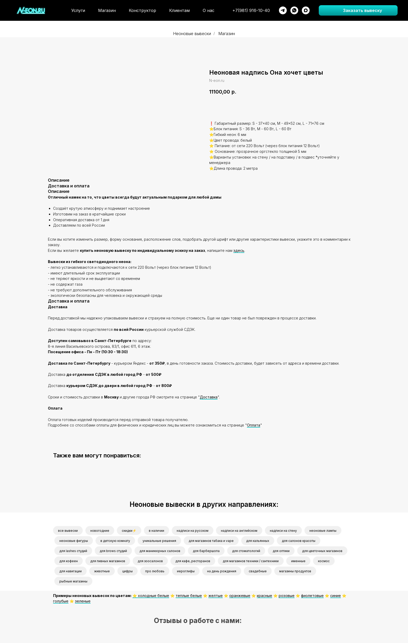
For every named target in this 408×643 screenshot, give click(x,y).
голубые (60, 601)
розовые (287, 595)
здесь (238, 250)
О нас (208, 10)
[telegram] (283, 10)
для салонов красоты (298, 541)
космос (324, 561)
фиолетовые (312, 595)
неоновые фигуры (73, 541)
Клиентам (179, 10)
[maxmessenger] (306, 10)
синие (335, 595)
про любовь (154, 571)
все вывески (68, 531)
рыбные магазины (73, 581)
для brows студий (113, 551)
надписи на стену (283, 531)
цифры (127, 571)
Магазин (107, 10)
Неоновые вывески (192, 33)
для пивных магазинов (107, 561)
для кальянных (257, 541)
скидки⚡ (129, 531)
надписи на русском (192, 531)
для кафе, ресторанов (192, 561)
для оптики (281, 551)
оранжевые (239, 595)
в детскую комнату (115, 541)
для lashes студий (73, 551)
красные (264, 595)
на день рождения (221, 571)
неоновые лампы (322, 531)
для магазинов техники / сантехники (251, 561)
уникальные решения (159, 541)
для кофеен (68, 561)
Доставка (209, 397)
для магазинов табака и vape (211, 541)
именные (298, 561)
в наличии (156, 531)
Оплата (253, 425)
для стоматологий (246, 551)
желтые (215, 595)
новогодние (99, 531)
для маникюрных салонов (159, 551)
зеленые (83, 601)
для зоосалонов (150, 561)
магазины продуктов (295, 571)
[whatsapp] (294, 10)
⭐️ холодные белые (150, 595)
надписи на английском (239, 531)
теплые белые (189, 595)
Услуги (78, 10)
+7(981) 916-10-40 (251, 10)
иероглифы (186, 571)
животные (102, 571)
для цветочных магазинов (322, 551)
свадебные (258, 571)
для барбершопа (206, 551)
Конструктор (142, 10)
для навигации (70, 571)
